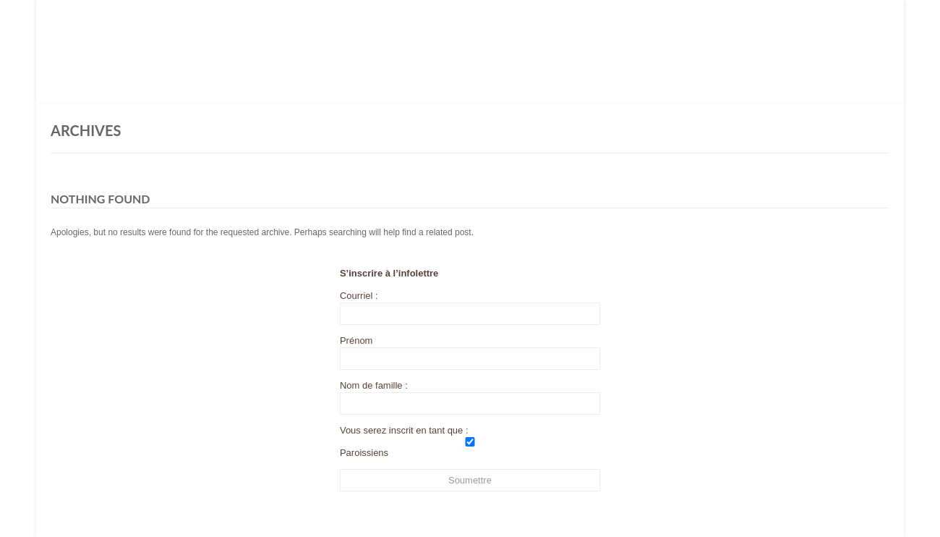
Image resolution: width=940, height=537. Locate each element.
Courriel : (470, 307)
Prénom (356, 340)
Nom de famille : (374, 385)
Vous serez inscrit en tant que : (404, 430)
